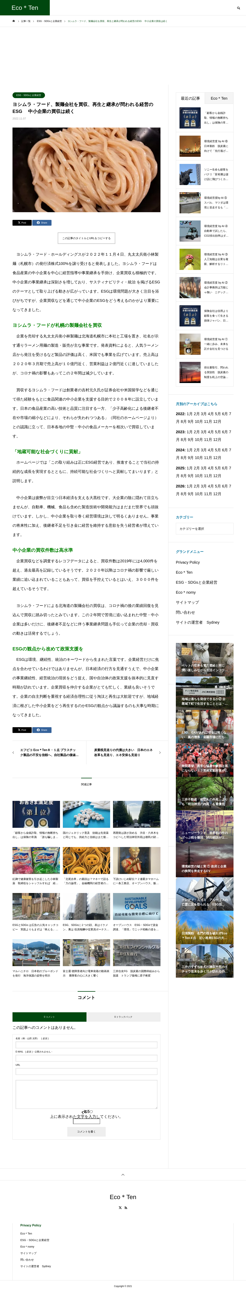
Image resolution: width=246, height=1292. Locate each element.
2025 (180, 468)
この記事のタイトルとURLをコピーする (86, 238)
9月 (191, 421)
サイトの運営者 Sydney (197, 622)
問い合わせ (185, 612)
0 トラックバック (123, 1017)
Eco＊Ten (184, 572)
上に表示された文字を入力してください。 (86, 1116)
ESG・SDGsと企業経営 (28, 95)
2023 (180, 432)
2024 (180, 450)
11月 (208, 421)
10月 (199, 421)
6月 (225, 432)
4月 (211, 432)
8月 (184, 421)
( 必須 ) (32, 1038)
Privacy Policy (188, 562)
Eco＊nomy (186, 592)
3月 (204, 432)
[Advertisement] (123, 56)
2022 (180, 414)
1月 (190, 432)
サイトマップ (187, 602)
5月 (218, 414)
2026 (180, 486)
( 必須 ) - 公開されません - (34, 1052)
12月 (217, 421)
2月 (197, 432)
